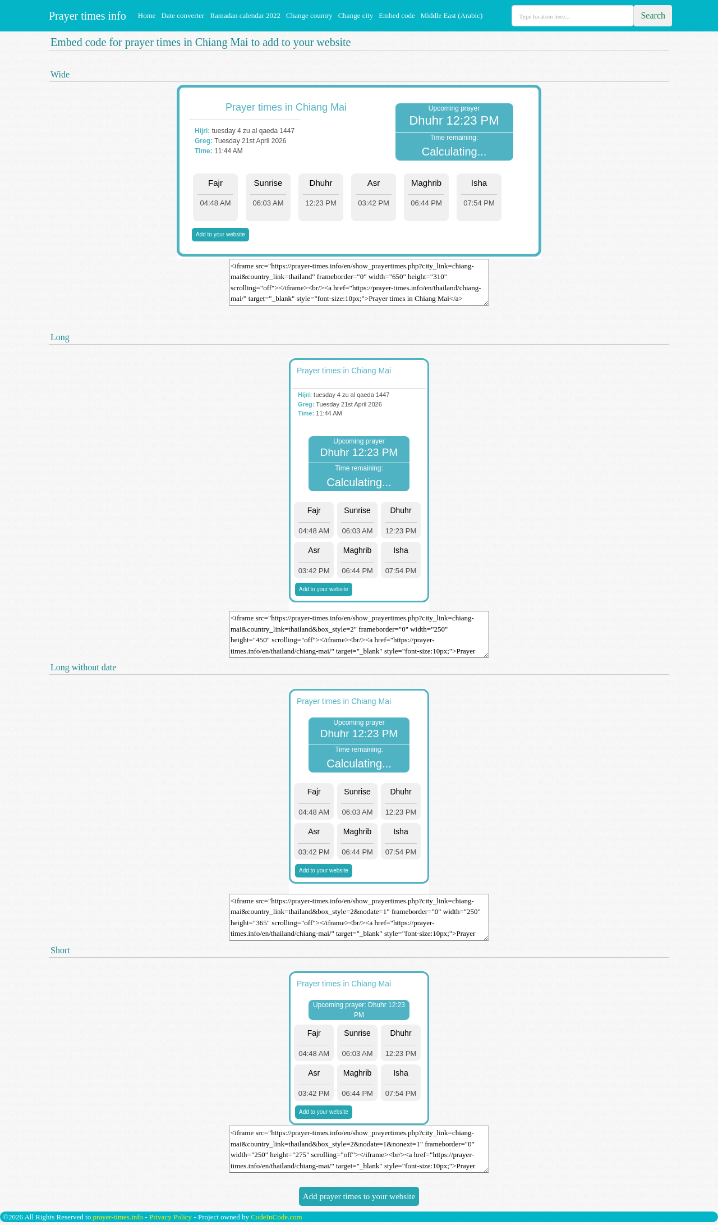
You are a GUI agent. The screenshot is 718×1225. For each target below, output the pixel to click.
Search (653, 15)
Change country (309, 15)
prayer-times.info (118, 1217)
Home (147, 15)
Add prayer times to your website (359, 1196)
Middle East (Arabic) (451, 15)
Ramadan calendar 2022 (245, 15)
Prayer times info (86, 16)
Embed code (397, 15)
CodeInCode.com (276, 1217)
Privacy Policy (170, 1217)
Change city (355, 15)
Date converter (183, 15)
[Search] (573, 15)
